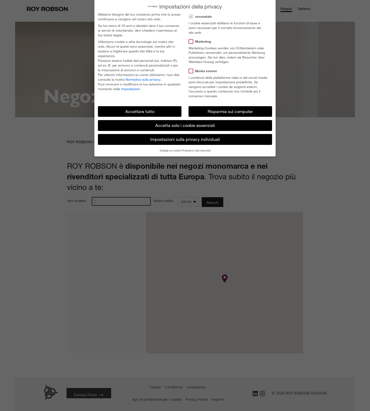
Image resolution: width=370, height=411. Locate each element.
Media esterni (204, 71)
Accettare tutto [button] (139, 111)
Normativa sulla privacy (143, 79)
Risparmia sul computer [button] (230, 111)
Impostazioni (130, 89)
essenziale (202, 16)
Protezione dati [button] (190, 150)
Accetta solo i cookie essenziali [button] (185, 125)
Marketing (201, 41)
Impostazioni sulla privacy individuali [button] (185, 139)
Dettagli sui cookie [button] (170, 150)
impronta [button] (205, 150)
